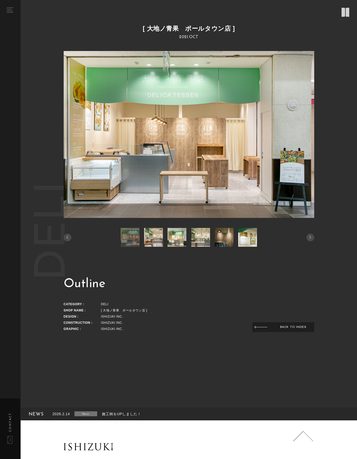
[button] (310, 237)
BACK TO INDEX (293, 327)
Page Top (303, 441)
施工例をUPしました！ (121, 414)
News (85, 414)
